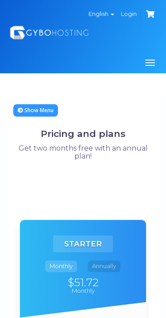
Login (129, 13)
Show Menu (36, 110)
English (101, 13)
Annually (104, 265)
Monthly (61, 265)
